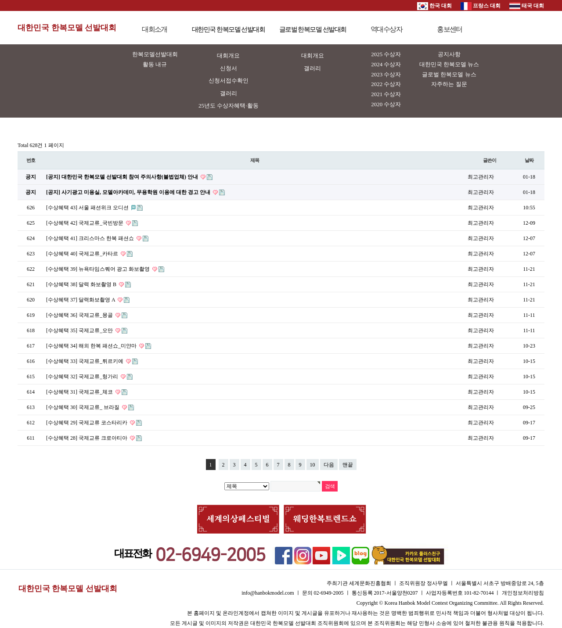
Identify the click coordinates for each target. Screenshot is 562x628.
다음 (329, 465)
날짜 (529, 160)
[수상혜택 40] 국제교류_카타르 (82, 254)
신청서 (228, 68)
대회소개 (154, 29)
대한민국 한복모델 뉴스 (449, 64)
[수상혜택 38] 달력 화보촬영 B (82, 284)
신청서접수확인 (229, 80)
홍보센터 (449, 29)
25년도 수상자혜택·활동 (228, 105)
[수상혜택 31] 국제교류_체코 (80, 392)
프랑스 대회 (481, 6)
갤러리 (228, 93)
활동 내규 (155, 64)
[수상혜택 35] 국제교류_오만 (80, 330)
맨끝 (347, 465)
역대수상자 (386, 29)
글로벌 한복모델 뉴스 (449, 74)
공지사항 (449, 54)
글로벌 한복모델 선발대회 (312, 29)
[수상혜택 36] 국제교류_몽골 (80, 315)
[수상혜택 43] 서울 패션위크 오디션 (88, 208)
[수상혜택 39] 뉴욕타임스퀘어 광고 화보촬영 (98, 269)
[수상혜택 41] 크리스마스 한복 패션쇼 (90, 238)
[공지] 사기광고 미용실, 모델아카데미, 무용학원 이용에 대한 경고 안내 (129, 192)
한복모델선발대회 (155, 54)
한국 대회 (434, 6)
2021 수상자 (386, 94)
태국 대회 (526, 6)
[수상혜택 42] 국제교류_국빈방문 (85, 223)
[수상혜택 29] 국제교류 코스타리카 (87, 423)
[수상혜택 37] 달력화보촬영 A (81, 300)
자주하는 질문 (449, 84)
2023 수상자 (386, 74)
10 (312, 465)
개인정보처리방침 (523, 593)
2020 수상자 (386, 104)
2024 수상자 (386, 64)
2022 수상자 (386, 84)
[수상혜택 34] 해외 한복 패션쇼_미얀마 (92, 346)
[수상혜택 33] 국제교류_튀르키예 (85, 361)
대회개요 (228, 55)
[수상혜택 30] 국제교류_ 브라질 (83, 407)
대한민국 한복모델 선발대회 (67, 27)
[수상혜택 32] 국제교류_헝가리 (82, 376)
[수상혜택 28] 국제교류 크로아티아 (87, 438)
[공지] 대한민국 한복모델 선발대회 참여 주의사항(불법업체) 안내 (122, 177)
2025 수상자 (386, 54)
